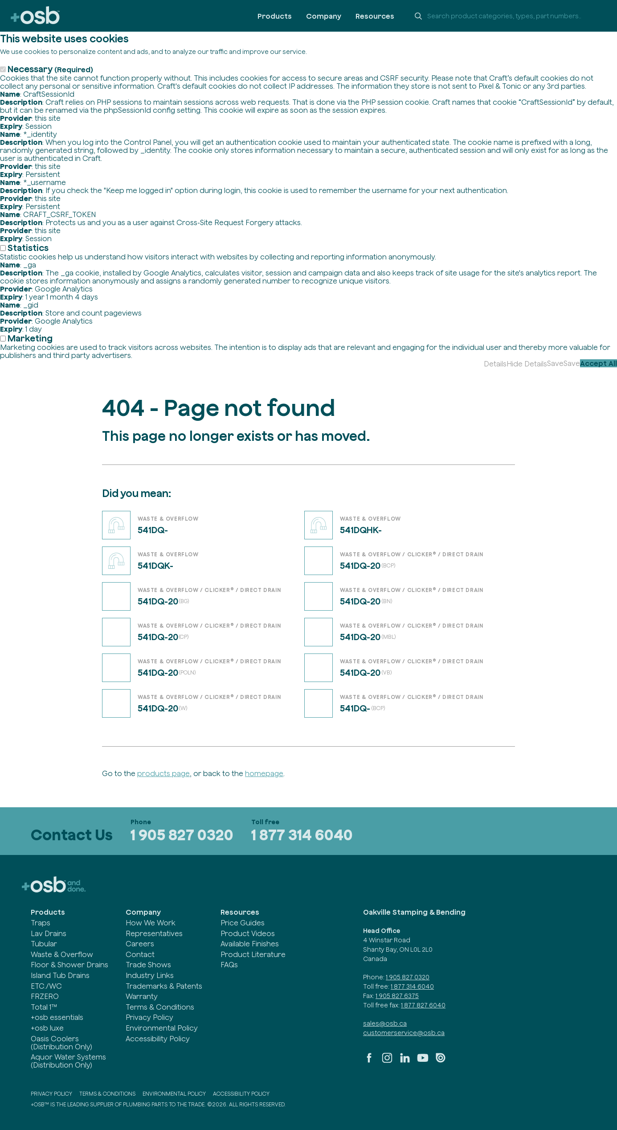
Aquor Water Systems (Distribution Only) (68, 1061)
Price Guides (243, 923)
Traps (40, 923)
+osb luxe (47, 1028)
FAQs (229, 965)
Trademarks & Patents (164, 986)
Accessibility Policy (158, 1039)
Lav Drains (48, 933)
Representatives (154, 933)
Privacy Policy (149, 1017)
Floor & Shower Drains (69, 965)
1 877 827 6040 (423, 1005)
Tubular (44, 944)
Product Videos (248, 933)
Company (323, 16)
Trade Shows (148, 965)
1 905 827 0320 (182, 834)
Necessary (50, 69)
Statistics (28, 247)
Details (495, 364)
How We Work (151, 923)
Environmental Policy (162, 1028)
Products (274, 16)
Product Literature (253, 954)
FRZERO (45, 996)
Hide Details (527, 364)
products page (163, 773)
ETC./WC (46, 986)
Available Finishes (250, 944)
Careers (140, 944)
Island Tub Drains (60, 975)
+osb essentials (57, 1017)
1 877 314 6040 (302, 834)
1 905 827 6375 (397, 995)
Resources (374, 16)
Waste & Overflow (62, 954)
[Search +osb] (507, 16)
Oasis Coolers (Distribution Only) (61, 1043)
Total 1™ (44, 1007)
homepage (264, 773)
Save (555, 363)
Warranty (142, 996)
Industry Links (150, 975)
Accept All (598, 363)
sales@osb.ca (385, 1023)
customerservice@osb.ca (404, 1032)
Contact (140, 954)
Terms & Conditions (160, 1007)
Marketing (30, 338)
